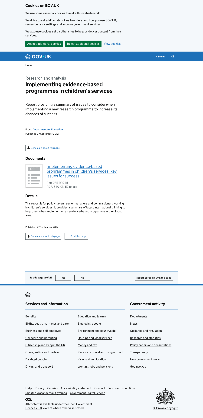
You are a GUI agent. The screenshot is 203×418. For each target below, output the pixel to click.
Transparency (139, 352)
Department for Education (48, 129)
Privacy (39, 388)
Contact (99, 388)
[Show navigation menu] (159, 56)
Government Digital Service (87, 393)
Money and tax (87, 345)
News (134, 323)
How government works (145, 359)
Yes (66, 277)
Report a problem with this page (153, 277)
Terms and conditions (121, 388)
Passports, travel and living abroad (100, 352)
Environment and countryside (97, 331)
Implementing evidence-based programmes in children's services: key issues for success (82, 171)
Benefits (30, 316)
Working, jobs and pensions (95, 366)
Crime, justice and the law (42, 352)
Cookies (52, 388)
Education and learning (93, 316)
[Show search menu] (173, 56)
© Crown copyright (165, 408)
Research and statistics (145, 338)
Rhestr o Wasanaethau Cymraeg (46, 393)
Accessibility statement (76, 388)
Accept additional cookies (44, 44)
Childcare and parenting (41, 338)
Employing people (89, 323)
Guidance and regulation (146, 331)
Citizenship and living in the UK (45, 345)
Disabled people (36, 359)
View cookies (112, 43)
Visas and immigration (92, 359)
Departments (138, 316)
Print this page (78, 236)
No (85, 277)
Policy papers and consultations (150, 345)
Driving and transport (39, 366)
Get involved (138, 366)
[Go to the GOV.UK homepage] (38, 57)
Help (28, 388)
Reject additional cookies (83, 44)
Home (28, 65)
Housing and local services (95, 338)
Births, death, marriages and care (47, 323)
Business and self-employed (43, 331)
